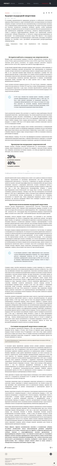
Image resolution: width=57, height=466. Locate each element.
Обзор (28, 3)
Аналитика (21, 3)
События (12, 3)
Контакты (36, 3)
